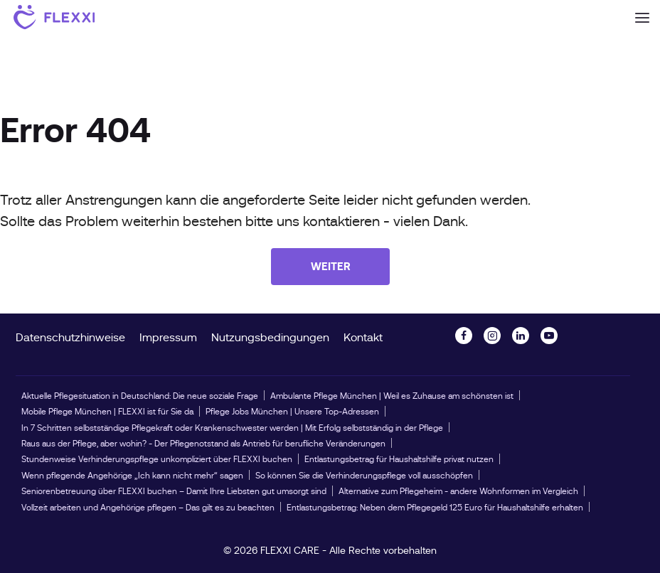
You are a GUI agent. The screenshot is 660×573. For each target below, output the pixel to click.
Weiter (331, 266)
